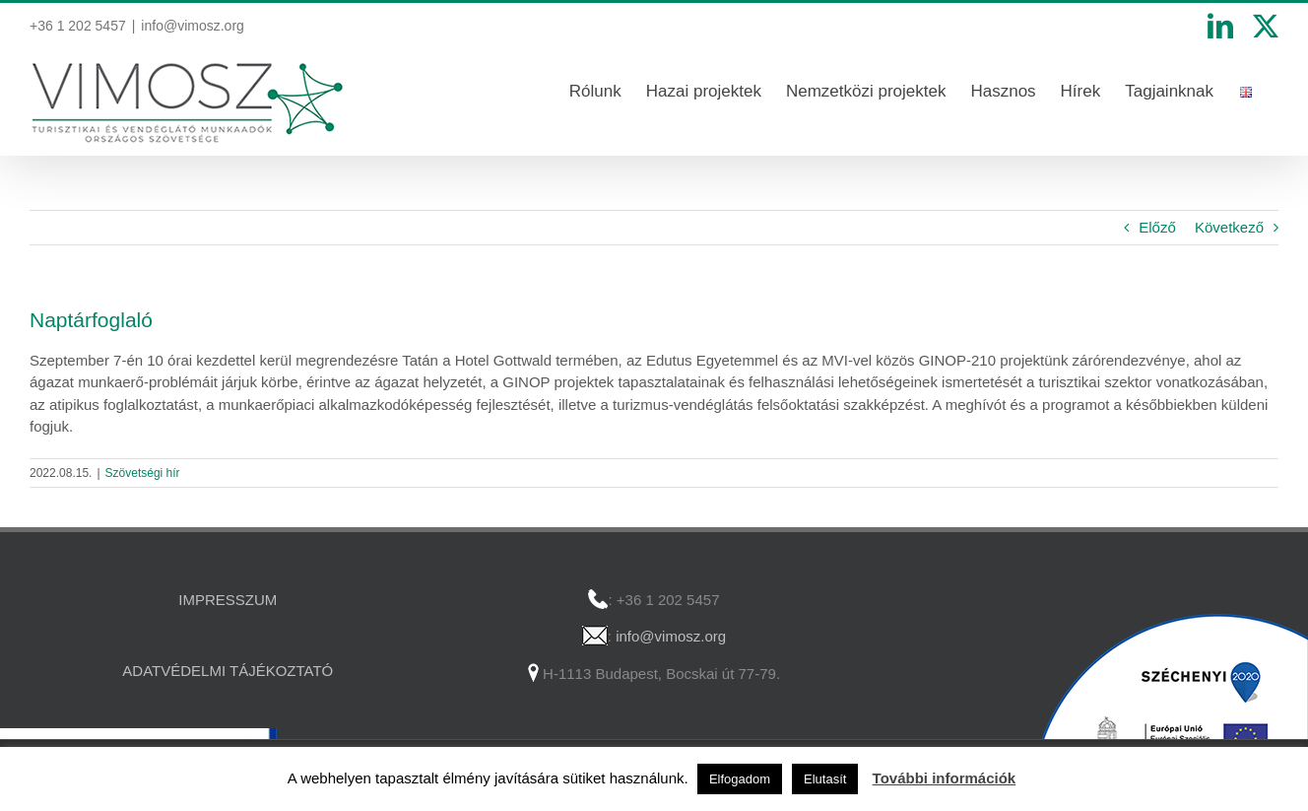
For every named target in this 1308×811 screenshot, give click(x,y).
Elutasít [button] (825, 779)
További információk (944, 778)
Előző (1157, 227)
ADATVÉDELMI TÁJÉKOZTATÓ (227, 670)
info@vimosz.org (192, 26)
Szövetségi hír (142, 473)
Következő (1229, 227)
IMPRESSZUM (227, 599)
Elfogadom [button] (739, 779)
